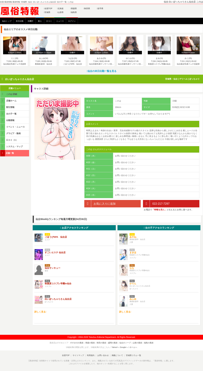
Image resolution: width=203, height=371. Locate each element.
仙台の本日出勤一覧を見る (101, 71)
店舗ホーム (9, 100)
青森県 (73, 8)
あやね (133, 237)
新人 (40, 21)
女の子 (159, 227)
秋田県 (87, 8)
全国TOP (48, 8)
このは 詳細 (9, 94)
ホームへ (132, 347)
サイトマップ (78, 355)
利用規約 (90, 355)
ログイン (72, 21)
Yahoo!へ (115, 347)
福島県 (73, 12)
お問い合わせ (103, 355)
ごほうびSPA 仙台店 (56, 237)
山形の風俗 (137, 343)
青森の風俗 (90, 343)
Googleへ (124, 347)
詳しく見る (40, 311)
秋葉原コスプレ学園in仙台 (58, 283)
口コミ (49, 21)
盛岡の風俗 (112, 343)
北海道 (60, 8)
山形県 (60, 12)
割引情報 (7, 107)
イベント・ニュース (13, 127)
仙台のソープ (125, 343)
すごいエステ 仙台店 (55, 252)
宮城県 (47, 12)
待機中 (30, 21)
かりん (133, 283)
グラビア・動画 (11, 133)
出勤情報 (7, 120)
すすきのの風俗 (76, 343)
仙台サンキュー (52, 268)
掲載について (117, 355)
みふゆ (133, 299)
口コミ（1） (9, 140)
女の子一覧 (9, 113)
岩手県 (100, 8)
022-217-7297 (156, 203)
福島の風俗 (148, 343)
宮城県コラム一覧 (133, 355)
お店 (74, 227)
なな (132, 268)
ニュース (60, 21)
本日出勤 (19, 21)
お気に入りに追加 (100, 203)
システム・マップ (12, 146)
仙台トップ (7, 21)
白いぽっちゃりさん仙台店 (19, 79)
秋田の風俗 (101, 343)
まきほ (133, 252)
